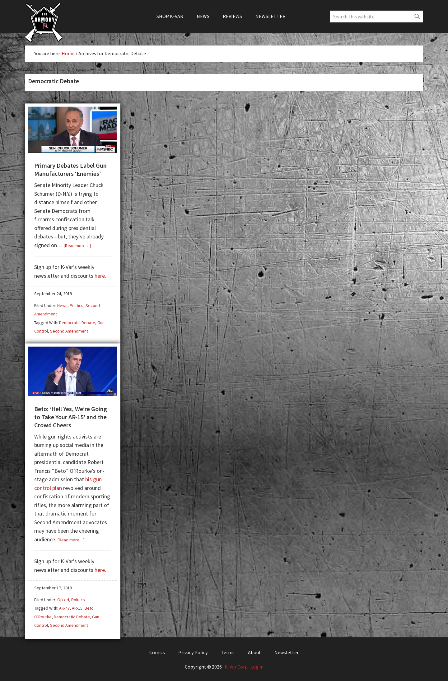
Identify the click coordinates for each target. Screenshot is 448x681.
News (62, 305)
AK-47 (64, 607)
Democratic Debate (77, 322)
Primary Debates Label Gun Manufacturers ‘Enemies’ (70, 169)
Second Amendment (69, 330)
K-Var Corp (236, 666)
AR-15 (77, 607)
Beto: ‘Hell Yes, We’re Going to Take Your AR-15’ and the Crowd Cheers (70, 416)
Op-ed (63, 599)
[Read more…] (77, 245)
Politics (76, 305)
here (100, 275)
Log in (257, 666)
